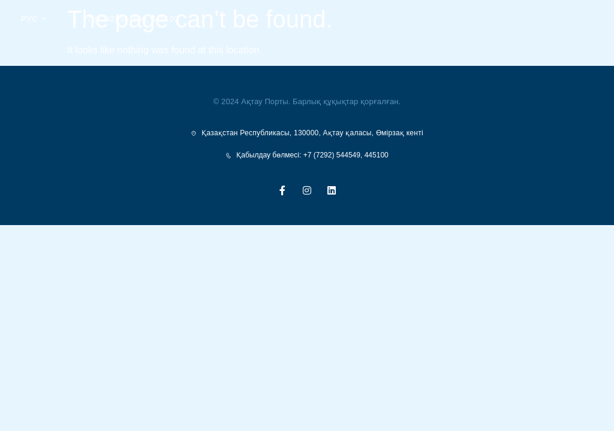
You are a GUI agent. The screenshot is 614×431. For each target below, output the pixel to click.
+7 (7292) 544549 (114, 18)
